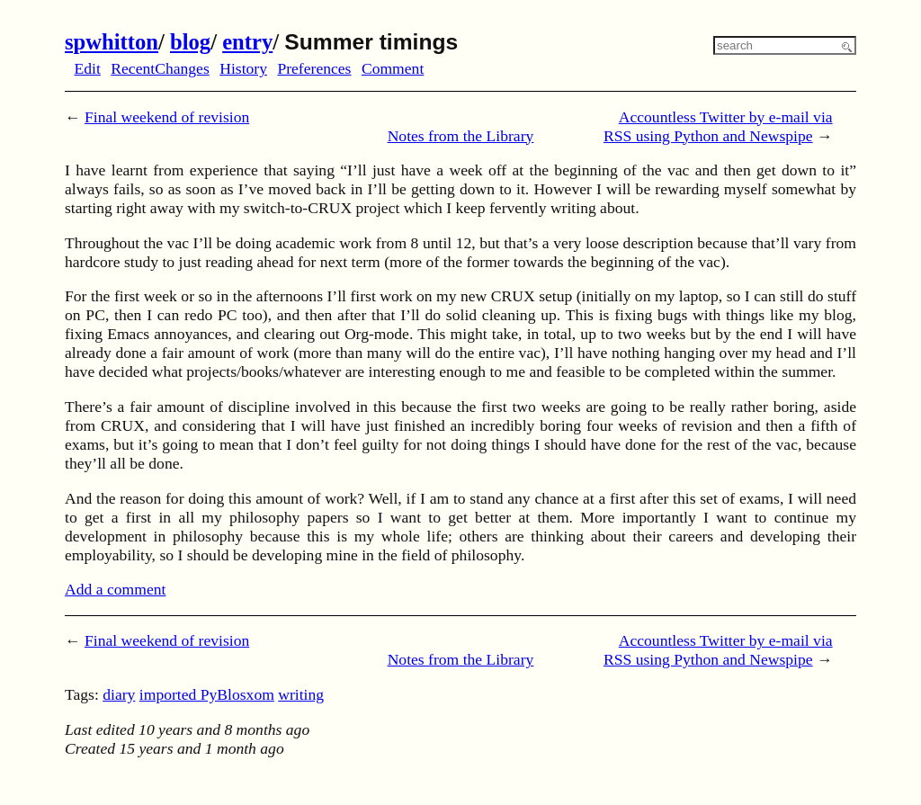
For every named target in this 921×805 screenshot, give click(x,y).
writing (301, 694)
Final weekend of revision (167, 117)
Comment (393, 68)
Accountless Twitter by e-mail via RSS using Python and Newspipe (718, 126)
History (243, 68)
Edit (88, 68)
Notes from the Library (461, 136)
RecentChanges (160, 68)
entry (247, 42)
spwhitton (111, 42)
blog (190, 42)
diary (119, 694)
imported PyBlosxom (206, 694)
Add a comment (115, 589)
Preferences (314, 68)
